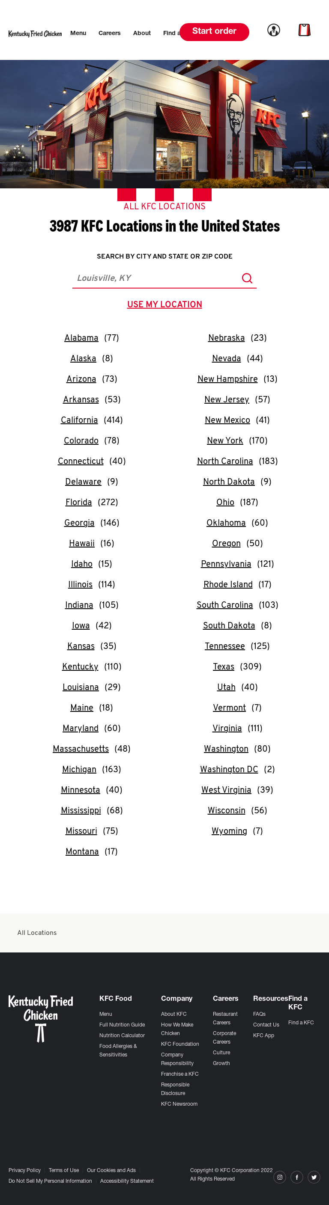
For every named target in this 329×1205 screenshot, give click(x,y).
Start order (214, 32)
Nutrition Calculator (122, 1035)
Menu (105, 1014)
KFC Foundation (180, 1044)
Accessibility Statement (127, 1181)
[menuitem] (78, 34)
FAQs (259, 1014)
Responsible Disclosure (175, 1089)
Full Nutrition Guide (122, 1025)
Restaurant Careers (225, 1019)
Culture (221, 1053)
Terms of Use (64, 1170)
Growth (221, 1063)
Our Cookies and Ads (111, 1170)
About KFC (174, 1014)
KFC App (263, 1035)
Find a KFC (301, 1023)
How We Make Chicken (177, 1029)
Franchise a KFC (180, 1074)
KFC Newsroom (179, 1104)
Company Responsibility (177, 1059)
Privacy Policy (25, 1170)
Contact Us (266, 1025)
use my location (166, 306)
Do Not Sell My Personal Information (50, 1181)
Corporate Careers (224, 1038)
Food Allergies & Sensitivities (118, 1051)
